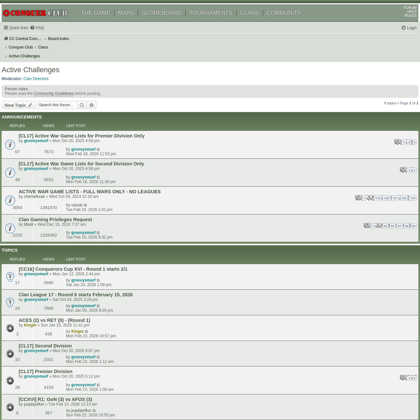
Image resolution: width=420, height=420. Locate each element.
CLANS (257, 22)
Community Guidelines (61, 90)
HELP (404, 21)
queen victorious (47, 290)
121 (241, 160)
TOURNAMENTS (218, 22)
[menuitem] (46, 37)
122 (250, 160)
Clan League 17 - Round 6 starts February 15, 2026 (85, 213)
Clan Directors (43, 72)
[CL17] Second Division (54, 241)
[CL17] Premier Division (55, 255)
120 (232, 160)
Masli (37, 174)
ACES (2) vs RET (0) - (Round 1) (63, 227)
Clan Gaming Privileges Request (64, 169)
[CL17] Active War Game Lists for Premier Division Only (91, 122)
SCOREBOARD (169, 22)
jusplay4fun (43, 276)
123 (259, 160)
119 (223, 160)
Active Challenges (38, 64)
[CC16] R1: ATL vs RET (54, 285)
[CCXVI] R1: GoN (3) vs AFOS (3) (64, 271)
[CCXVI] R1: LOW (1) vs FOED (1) (65, 299)
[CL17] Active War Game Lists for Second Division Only (90, 138)
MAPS (133, 22)
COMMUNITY (291, 22)
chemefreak (43, 159)
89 (260, 176)
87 (245, 176)
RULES (403, 25)
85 (231, 176)
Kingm (39, 232)
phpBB (36, 398)
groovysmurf (45, 127)
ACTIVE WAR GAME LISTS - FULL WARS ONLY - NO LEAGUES (99, 154)
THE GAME (103, 22)
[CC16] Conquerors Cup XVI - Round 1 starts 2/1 (82, 198)
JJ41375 (40, 304)
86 (239, 176)
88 (253, 176)
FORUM (402, 17)
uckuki (340, 153)
